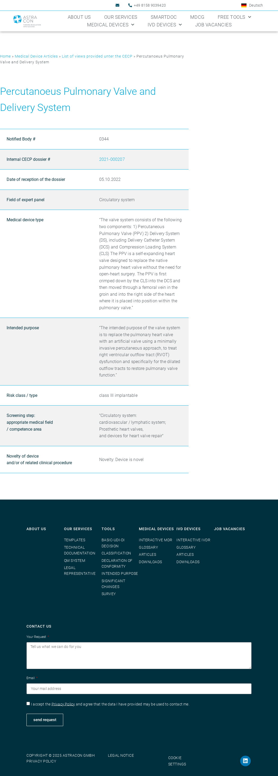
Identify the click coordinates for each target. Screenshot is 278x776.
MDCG (197, 17)
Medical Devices (110, 25)
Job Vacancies (213, 24)
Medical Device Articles (36, 56)
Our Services (121, 17)
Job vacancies (229, 529)
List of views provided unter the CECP (97, 56)
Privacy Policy (63, 704)
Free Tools (234, 17)
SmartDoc (164, 17)
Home (5, 56)
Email (30, 678)
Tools (108, 529)
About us (79, 17)
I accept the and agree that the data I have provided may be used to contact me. (110, 704)
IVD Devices (165, 25)
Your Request (36, 637)
